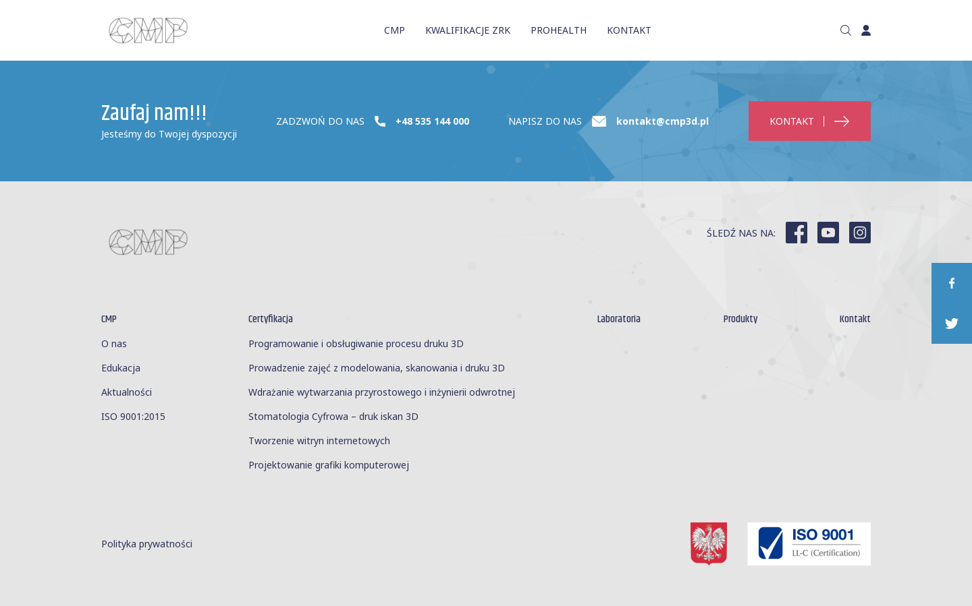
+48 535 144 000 (432, 121)
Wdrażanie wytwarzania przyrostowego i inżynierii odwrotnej (381, 392)
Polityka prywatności (146, 544)
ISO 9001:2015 (133, 416)
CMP (394, 29)
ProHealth (559, 29)
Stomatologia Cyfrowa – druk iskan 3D (333, 416)
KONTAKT (629, 29)
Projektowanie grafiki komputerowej (328, 464)
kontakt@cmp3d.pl (662, 121)
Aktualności (126, 392)
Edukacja (120, 367)
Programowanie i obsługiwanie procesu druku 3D (356, 343)
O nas (114, 343)
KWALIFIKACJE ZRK (467, 29)
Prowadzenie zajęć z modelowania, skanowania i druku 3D (376, 367)
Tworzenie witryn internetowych (319, 440)
